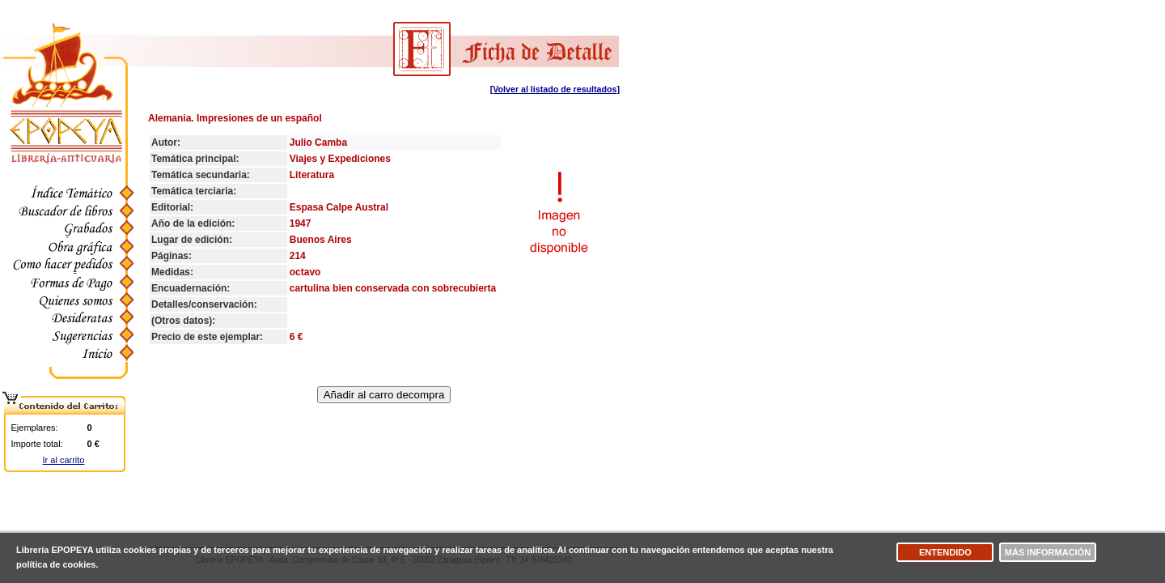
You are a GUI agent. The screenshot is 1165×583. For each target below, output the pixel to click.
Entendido (945, 552)
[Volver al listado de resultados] (555, 89)
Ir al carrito (64, 460)
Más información (1048, 552)
